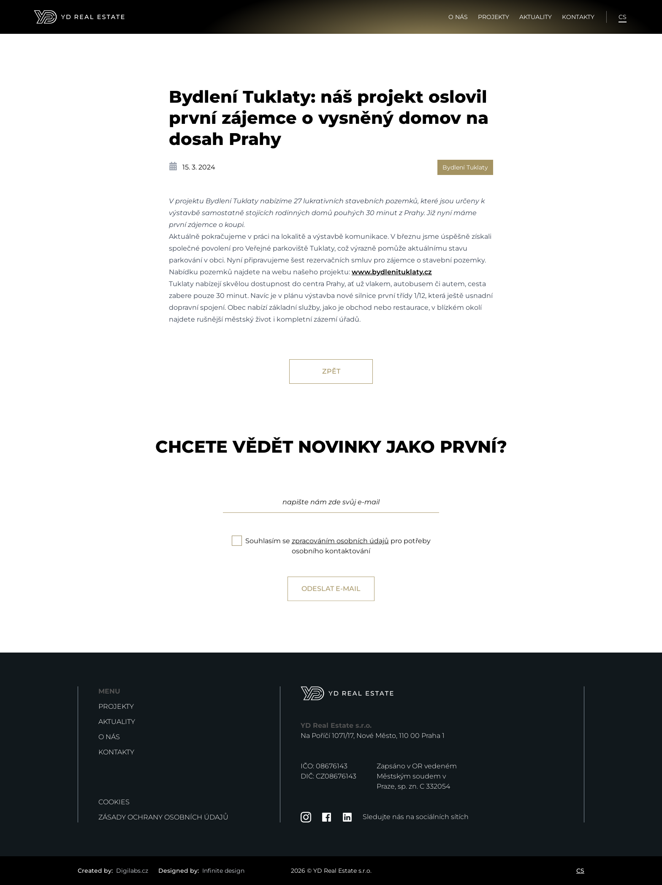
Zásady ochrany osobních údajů (163, 817)
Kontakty (578, 17)
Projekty (493, 17)
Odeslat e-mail (331, 604)
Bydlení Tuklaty (465, 167)
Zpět (331, 371)
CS (623, 17)
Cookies (114, 802)
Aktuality (535, 17)
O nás (458, 17)
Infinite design (223, 870)
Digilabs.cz (132, 870)
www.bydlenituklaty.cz (392, 272)
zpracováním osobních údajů (340, 556)
